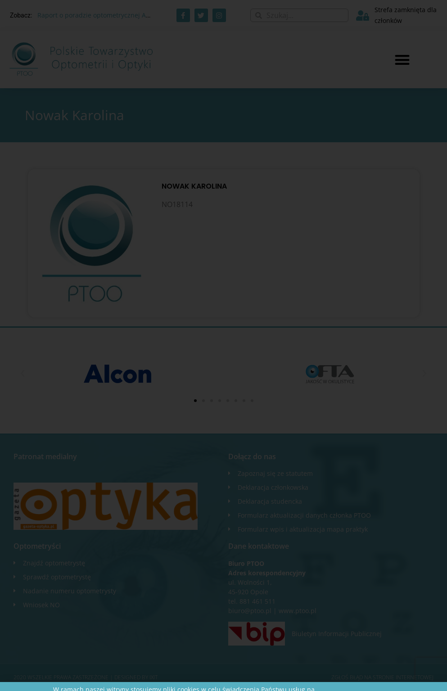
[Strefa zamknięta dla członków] (362, 15)
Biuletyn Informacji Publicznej (337, 633)
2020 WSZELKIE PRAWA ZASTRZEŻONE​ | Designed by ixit (86, 677)
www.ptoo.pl (297, 610)
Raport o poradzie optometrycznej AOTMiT (101, 15)
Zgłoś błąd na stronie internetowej (382, 677)
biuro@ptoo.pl (249, 610)
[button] (402, 60)
